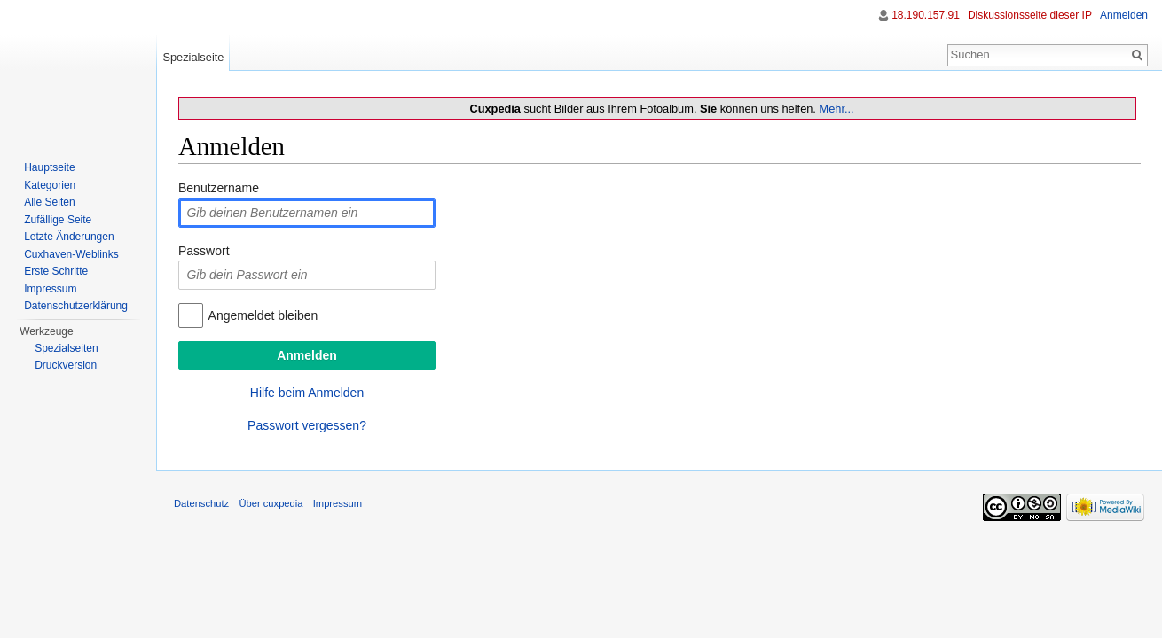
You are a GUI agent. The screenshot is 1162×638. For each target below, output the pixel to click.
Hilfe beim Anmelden (307, 392)
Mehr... (836, 108)
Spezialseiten (66, 348)
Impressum (50, 289)
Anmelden (1124, 15)
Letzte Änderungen (69, 236)
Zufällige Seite (57, 220)
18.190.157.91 (925, 15)
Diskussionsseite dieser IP (1030, 15)
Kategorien (49, 185)
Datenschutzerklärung (76, 306)
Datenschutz (201, 503)
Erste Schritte (56, 271)
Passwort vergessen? (306, 425)
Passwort (204, 251)
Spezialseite (193, 57)
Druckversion (66, 365)
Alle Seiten (49, 202)
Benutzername (218, 188)
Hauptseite (49, 167)
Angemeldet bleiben (263, 315)
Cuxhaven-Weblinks (71, 254)
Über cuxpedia (270, 503)
